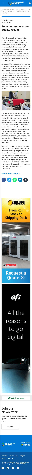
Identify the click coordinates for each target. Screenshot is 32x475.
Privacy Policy (13, 456)
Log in (3, 458)
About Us (10, 458)
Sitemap (4, 456)
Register (22, 456)
